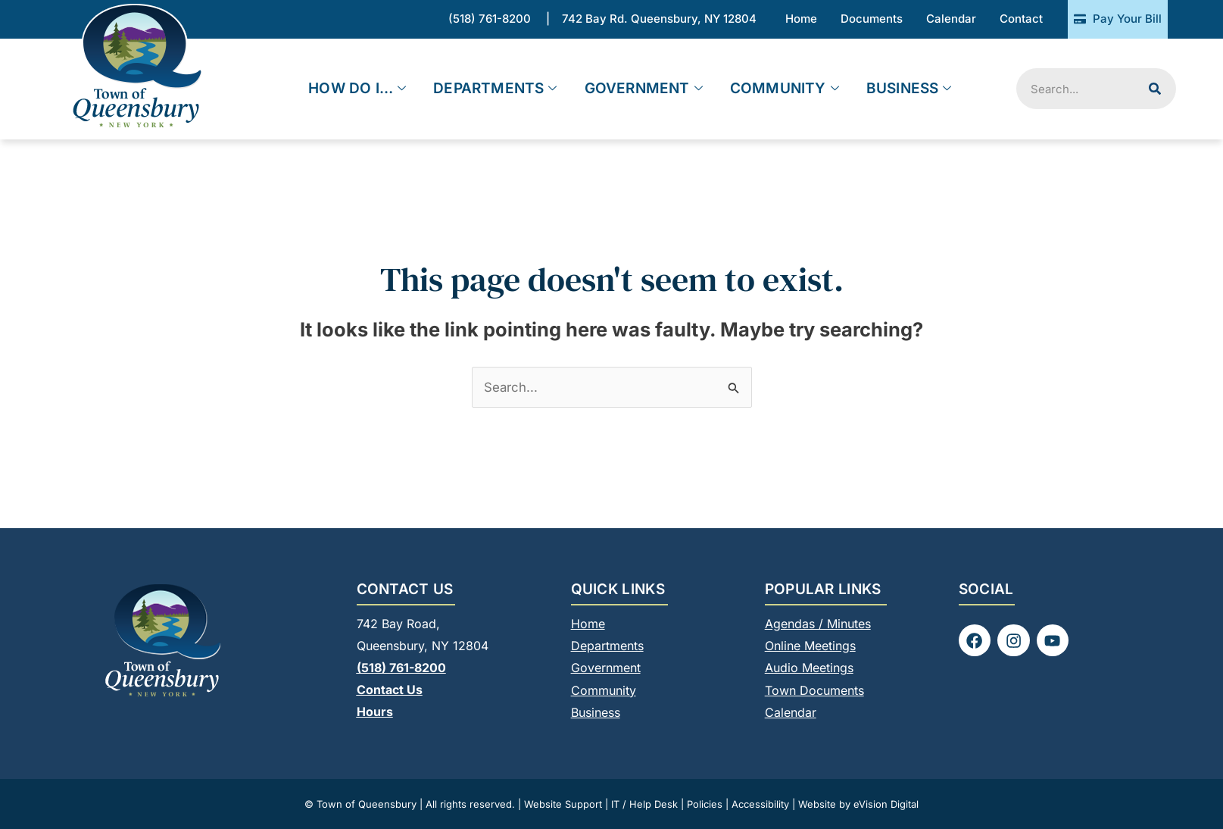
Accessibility (760, 803)
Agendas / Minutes (818, 623)
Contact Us (390, 689)
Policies (704, 803)
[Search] (1154, 88)
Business (909, 89)
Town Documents (814, 689)
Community (784, 89)
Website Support (563, 803)
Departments (495, 89)
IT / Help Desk (644, 803)
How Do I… (357, 89)
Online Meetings (810, 645)
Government (644, 89)
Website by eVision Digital (858, 803)
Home (588, 623)
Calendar (790, 711)
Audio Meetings (809, 667)
